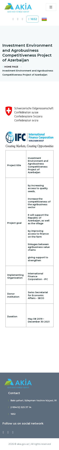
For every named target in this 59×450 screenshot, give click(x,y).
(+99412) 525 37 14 (21, 407)
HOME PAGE (10, 66)
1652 (32, 19)
